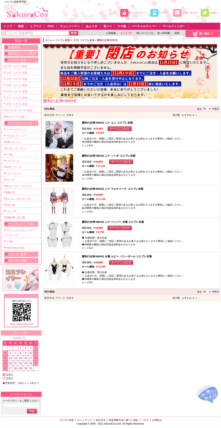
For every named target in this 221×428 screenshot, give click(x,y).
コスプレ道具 (17, 254)
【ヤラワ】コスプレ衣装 (18, 110)
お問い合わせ (190, 12)
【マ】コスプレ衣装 (16, 104)
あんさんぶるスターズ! (17, 198)
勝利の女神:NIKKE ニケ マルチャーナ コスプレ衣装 (112, 188)
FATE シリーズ (13, 167)
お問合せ (157, 420)
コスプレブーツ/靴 (20, 224)
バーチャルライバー (144, 26)
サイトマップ (84, 420)
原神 (176, 33)
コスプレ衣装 (62, 40)
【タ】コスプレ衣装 (16, 85)
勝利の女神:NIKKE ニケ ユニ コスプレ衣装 (107, 122)
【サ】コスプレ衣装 (83, 40)
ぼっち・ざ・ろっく (16, 148)
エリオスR (126, 33)
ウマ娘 (121, 26)
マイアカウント (138, 12)
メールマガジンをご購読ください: (21, 400)
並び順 (176, 115)
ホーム (48, 40)
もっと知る (87, 145)
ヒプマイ (35, 26)
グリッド (60, 115)
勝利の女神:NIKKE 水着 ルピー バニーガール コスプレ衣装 (117, 256)
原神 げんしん (13, 142)
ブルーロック (12, 161)
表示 (199, 109)
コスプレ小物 (17, 260)
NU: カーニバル (144, 33)
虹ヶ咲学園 (164, 33)
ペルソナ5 (10, 211)
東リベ (107, 26)
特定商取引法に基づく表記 (123, 420)
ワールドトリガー (173, 26)
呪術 (21, 26)
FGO (51, 26)
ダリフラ (10, 179)
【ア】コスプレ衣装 (16, 66)
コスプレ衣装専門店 (15, 1)
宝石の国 (10, 205)
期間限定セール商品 (22, 53)
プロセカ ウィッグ (15, 135)
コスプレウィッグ (20, 123)
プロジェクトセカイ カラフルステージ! (20, 233)
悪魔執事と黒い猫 (15, 217)
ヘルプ (145, 420)
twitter (213, 12)
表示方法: (49, 115)
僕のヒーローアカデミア (18, 186)
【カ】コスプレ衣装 (16, 72)
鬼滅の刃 (10, 192)
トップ (7, 26)
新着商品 (14, 47)
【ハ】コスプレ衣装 (16, 97)
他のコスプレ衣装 (15, 116)
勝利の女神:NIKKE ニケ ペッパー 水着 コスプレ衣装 (113, 221)
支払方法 (100, 420)
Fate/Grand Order (15, 247)
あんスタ (91, 26)
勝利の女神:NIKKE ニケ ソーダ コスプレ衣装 (108, 155)
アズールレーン (13, 173)
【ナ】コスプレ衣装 (16, 91)
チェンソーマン (70, 26)
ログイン (165, 12)
